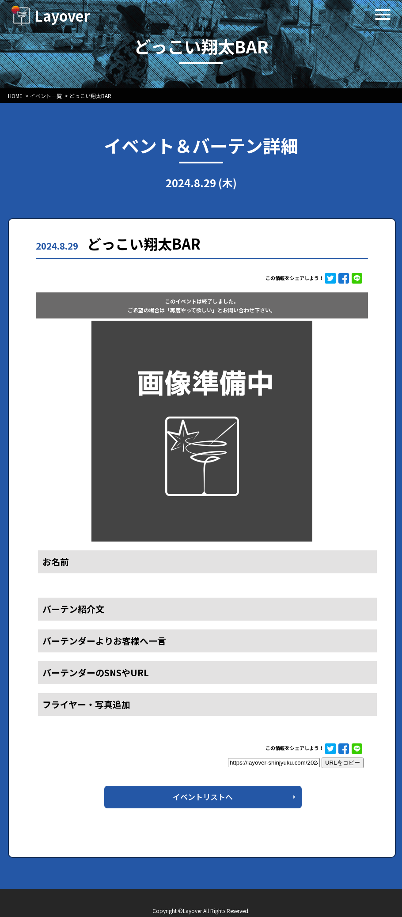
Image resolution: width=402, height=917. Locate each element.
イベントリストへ (203, 796)
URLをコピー (342, 762)
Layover (62, 15)
